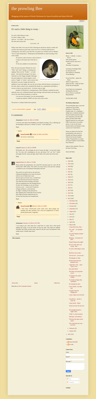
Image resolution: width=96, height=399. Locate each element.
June (70, 216)
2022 (69, 171)
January (71, 331)
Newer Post (15, 283)
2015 (69, 190)
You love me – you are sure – (76, 255)
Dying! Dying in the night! (76, 242)
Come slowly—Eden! (75, 303)
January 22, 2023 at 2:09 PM (28, 147)
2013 (69, 195)
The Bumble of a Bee (74, 258)
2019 (69, 180)
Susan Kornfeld (25, 134)
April (70, 222)
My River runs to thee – (75, 253)
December (72, 201)
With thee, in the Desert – (75, 316)
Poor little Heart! (73, 269)
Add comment (16, 238)
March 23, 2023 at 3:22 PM (39, 206)
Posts (69, 379)
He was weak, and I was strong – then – (75, 245)
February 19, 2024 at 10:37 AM (31, 223)
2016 (69, 188)
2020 (69, 177)
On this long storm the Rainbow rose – (75, 261)
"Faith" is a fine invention (76, 314)
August (71, 211)
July (70, 214)
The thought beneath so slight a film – (75, 310)
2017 (69, 185)
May (70, 219)
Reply (17, 127)
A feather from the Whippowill (74, 291)
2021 (69, 174)
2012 (69, 198)
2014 (69, 193)
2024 (69, 166)
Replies (20, 131)
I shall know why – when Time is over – (75, 265)
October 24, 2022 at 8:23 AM (40, 134)
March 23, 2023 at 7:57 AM (28, 162)
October (71, 206)
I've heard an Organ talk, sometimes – (75, 280)
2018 (69, 182)
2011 (69, 334)
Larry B (18, 162)
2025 (69, 163)
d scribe (71, 344)
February (71, 328)
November (72, 203)
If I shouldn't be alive (74, 284)
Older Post (57, 283)
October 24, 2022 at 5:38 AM (31, 120)
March (71, 224)
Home (36, 283)
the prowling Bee (26, 8)
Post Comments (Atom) (25, 286)
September (72, 208)
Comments (70, 382)
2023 (69, 169)
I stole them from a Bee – (75, 227)
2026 (69, 161)
